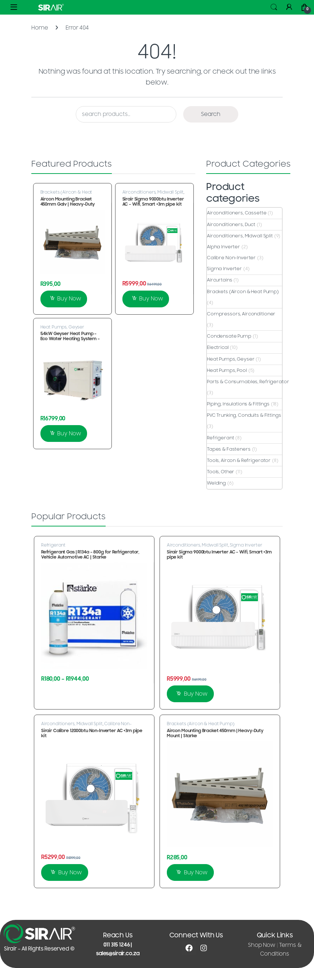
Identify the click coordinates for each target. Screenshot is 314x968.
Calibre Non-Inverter (231, 257)
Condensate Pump (229, 336)
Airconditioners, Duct (231, 224)
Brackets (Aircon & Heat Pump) (66, 194)
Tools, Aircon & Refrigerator (239, 460)
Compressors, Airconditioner (241, 313)
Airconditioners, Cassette (237, 212)
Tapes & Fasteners (229, 449)
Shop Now (261, 945)
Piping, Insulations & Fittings (238, 404)
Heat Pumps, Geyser (62, 327)
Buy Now (69, 299)
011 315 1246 (116, 945)
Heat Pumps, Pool (227, 370)
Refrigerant (220, 437)
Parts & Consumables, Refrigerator (248, 381)
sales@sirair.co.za (117, 953)
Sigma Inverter (224, 268)
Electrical (218, 347)
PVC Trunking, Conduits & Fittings (244, 415)
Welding (216, 483)
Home (39, 28)
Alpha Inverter (223, 246)
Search (274, 7)
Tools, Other (220, 471)
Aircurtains (219, 280)
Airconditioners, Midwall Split (153, 192)
